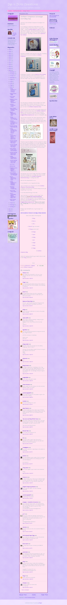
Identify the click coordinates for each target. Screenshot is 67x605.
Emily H (24, 575)
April (11, 87)
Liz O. (24, 514)
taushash (24, 401)
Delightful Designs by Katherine (29, 486)
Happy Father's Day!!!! (13, 94)
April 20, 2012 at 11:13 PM (28, 498)
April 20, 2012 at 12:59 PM (28, 397)
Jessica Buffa (25, 318)
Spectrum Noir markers (40, 74)
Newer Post (22, 595)
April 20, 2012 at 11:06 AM (28, 340)
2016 (10, 62)
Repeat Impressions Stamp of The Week (13, 114)
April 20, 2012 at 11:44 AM (28, 373)
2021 (10, 53)
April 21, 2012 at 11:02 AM (28, 540)
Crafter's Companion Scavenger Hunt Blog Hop (13, 122)
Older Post (44, 595)
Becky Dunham (26, 365)
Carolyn (34, 232)
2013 (10, 68)
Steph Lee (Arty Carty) (27, 301)
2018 (10, 59)
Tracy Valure (25, 467)
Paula (34, 245)
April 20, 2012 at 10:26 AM (28, 326)
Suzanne (24, 455)
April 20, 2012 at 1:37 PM (28, 404)
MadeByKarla (25, 447)
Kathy (34, 237)
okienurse (25, 527)
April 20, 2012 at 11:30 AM (28, 354)
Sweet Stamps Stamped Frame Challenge (13, 109)
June (11, 83)
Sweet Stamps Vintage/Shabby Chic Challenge (13, 174)
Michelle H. (25, 583)
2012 (10, 70)
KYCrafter (25, 329)
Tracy (30, 229)
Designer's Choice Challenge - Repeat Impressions (13, 101)
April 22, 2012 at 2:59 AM (28, 557)
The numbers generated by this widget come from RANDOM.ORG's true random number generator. (53, 109)
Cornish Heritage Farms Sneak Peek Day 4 (13, 141)
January (12, 206)
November (12, 73)
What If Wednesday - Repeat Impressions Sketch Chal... (13, 136)
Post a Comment (25, 590)
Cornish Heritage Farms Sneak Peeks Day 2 (13, 153)
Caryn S (24, 282)
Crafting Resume (17, 11)
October (12, 75)
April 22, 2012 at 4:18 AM (28, 572)
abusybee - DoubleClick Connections (30, 502)
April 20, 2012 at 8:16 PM (28, 464)
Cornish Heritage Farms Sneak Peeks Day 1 (13, 161)
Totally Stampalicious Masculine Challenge (13, 90)
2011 (10, 209)
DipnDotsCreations (54, 22)
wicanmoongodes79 (27, 393)
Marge (33, 248)
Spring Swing (12, 166)
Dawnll (24, 291)
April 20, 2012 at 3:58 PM (28, 415)
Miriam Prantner (26, 384)
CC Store (30, 199)
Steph (34, 242)
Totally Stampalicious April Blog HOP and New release (13, 131)
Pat (23, 438)
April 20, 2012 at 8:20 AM (28, 297)
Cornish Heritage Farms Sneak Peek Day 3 (13, 145)
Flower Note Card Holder (13, 191)
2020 (10, 55)
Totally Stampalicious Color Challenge (13, 118)
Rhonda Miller (26, 431)
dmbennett (25, 358)
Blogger (40, 603)
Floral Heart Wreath (12, 97)
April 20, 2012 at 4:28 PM (28, 427)
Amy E (24, 561)
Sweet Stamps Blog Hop (13, 200)
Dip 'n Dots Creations (23, 4)
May (11, 85)
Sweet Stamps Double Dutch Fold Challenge (13, 149)
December (12, 72)
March (11, 202)
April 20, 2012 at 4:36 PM (28, 434)
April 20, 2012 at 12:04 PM (28, 389)
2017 (10, 61)
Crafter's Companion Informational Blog (32, 186)
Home (10, 11)
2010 (10, 211)
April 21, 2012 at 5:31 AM (27, 531)
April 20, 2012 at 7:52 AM (28, 288)
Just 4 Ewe (12, 164)
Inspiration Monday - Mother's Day (13, 187)
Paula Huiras (25, 543)
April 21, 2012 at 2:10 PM (27, 548)
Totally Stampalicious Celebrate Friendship (13, 183)
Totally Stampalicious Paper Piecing (13, 157)
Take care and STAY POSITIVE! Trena (30, 419)
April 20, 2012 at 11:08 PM (28, 491)
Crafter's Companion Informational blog (36, 196)
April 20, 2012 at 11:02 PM (28, 483)
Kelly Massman (26, 408)
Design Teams (26, 11)
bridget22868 (25, 377)
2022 (10, 51)
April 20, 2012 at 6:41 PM (28, 452)
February (12, 204)
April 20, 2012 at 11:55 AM (28, 380)
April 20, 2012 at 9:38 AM (28, 314)
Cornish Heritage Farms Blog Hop (13, 126)
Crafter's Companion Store (35, 106)
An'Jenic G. (25, 477)
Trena (34, 234)
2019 (10, 57)
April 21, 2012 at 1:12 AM (27, 523)
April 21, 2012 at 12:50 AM (28, 510)
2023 (10, 49)
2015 (10, 64)
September (12, 77)
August (11, 79)
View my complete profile (14, 34)
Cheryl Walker (26, 344)
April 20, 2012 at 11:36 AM (28, 361)
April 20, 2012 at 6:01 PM (28, 443)
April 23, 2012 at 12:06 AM (28, 579)
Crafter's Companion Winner (12, 105)
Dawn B (30, 226)
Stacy (33, 218)
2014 (10, 66)
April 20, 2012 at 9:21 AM (28, 305)
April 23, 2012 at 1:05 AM (28, 587)
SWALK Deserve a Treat (34, 29)
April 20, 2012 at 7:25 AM (28, 278)
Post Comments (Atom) (30, 597)
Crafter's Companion (28, 267)
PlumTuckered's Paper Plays (28, 535)
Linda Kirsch (25, 552)
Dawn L (34, 221)
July (11, 81)
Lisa (34, 240)
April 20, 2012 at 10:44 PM (28, 473)
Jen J (34, 223)
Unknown (24, 272)
